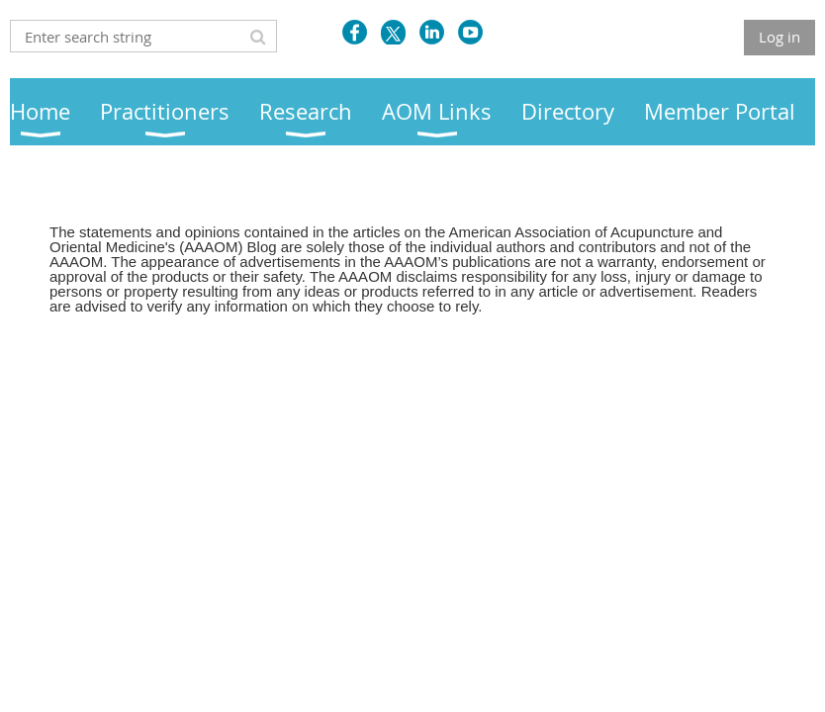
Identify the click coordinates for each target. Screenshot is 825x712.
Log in (779, 36)
